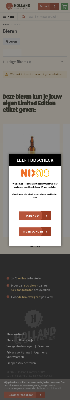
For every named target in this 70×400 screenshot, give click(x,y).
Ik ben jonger (33, 231)
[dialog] (35, 200)
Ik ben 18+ (33, 215)
